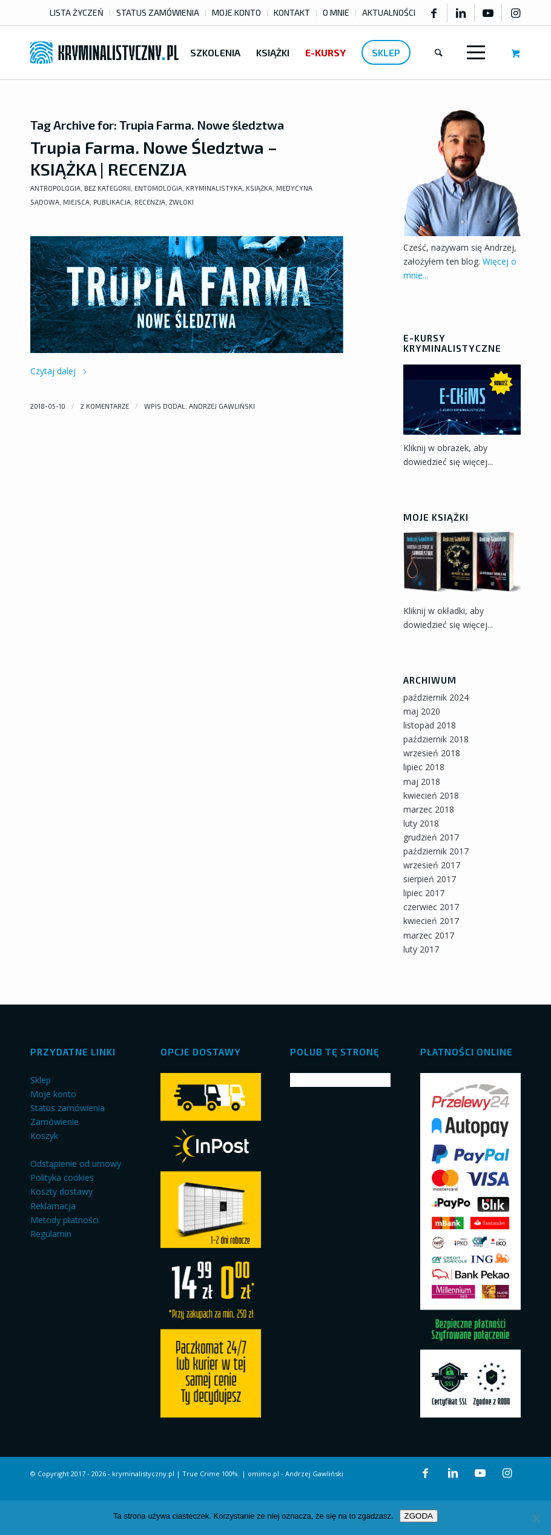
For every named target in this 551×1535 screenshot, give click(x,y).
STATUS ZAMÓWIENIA (157, 12)
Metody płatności (64, 1220)
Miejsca (76, 202)
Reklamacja (53, 1206)
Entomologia (158, 188)
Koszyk (44, 1135)
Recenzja (149, 202)
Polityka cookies (62, 1177)
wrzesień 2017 (431, 865)
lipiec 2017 (423, 893)
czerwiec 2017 (431, 907)
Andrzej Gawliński (222, 406)
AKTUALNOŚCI (388, 12)
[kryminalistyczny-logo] (104, 52)
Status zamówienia (67, 1108)
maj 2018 (421, 781)
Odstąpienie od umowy (75, 1163)
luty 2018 (421, 823)
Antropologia (55, 188)
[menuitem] (77, 13)
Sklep (40, 1080)
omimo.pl (263, 1473)
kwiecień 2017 (431, 920)
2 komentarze (105, 406)
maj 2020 (421, 711)
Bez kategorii (107, 188)
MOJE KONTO (236, 12)
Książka (259, 188)
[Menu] (473, 52)
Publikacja (112, 202)
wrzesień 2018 (431, 753)
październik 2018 (436, 739)
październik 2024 (436, 697)
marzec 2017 (428, 935)
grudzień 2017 (431, 837)
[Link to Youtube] (488, 13)
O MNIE (336, 12)
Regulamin (50, 1234)
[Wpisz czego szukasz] (438, 52)
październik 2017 (436, 851)
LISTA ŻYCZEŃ (77, 12)
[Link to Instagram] (515, 13)
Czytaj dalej (59, 371)
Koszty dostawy (61, 1191)
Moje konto (53, 1094)
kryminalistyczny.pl (143, 1473)
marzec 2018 (428, 809)
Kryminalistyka (214, 188)
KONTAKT (292, 12)
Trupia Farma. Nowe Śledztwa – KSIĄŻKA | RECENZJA (153, 158)
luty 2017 (421, 949)
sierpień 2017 (429, 879)
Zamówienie (54, 1121)
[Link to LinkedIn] (460, 13)
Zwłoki (181, 202)
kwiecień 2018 (431, 795)
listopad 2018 (429, 725)
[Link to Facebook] (433, 13)
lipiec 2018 (423, 767)
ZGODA (418, 1515)
